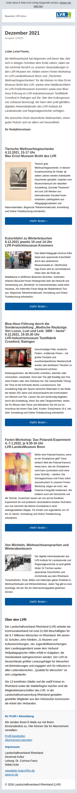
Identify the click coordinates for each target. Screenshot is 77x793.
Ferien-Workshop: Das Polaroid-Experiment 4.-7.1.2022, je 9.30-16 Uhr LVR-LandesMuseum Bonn (37, 443)
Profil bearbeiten (15, 736)
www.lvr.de (11, 774)
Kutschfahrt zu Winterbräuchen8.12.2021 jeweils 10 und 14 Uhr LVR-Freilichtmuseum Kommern (29, 242)
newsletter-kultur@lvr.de (20, 770)
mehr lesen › (38, 221)
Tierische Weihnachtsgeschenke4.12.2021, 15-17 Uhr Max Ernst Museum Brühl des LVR (30, 152)
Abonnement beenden (18, 740)
